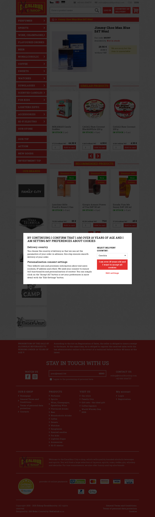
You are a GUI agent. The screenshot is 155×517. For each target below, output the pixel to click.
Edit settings (112, 273)
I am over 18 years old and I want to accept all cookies (112, 264)
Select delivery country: (106, 249)
